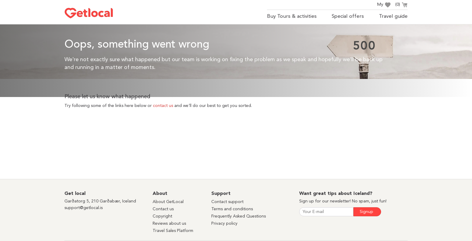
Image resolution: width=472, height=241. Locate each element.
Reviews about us (169, 223)
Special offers (348, 16)
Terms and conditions (232, 209)
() (401, 5)
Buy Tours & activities (292, 16)
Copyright (162, 216)
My (384, 5)
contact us (163, 106)
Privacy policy (224, 223)
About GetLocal (168, 202)
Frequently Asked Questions (238, 216)
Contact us (163, 209)
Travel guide (393, 16)
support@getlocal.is (83, 208)
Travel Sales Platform (173, 231)
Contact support (227, 202)
